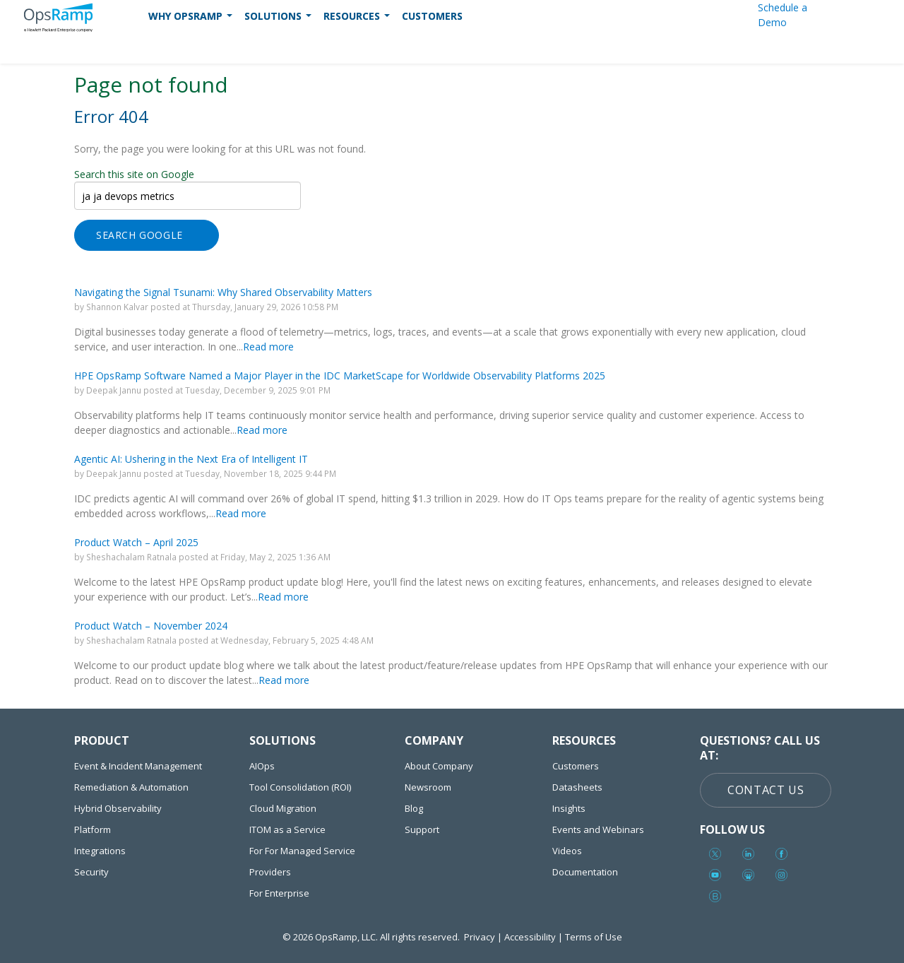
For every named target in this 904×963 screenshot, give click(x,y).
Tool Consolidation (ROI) (300, 787)
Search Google (139, 235)
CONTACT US (765, 790)
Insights (568, 808)
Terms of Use (593, 936)
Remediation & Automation (131, 787)
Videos (567, 850)
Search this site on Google (134, 174)
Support (422, 829)
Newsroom (428, 787)
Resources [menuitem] (357, 19)
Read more (268, 346)
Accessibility (530, 936)
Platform (92, 829)
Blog (414, 808)
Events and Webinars (598, 829)
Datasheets (577, 787)
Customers (575, 766)
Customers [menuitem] (432, 16)
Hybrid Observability (118, 808)
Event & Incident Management (138, 766)
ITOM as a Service (287, 829)
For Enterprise (279, 893)
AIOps (262, 766)
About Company (439, 766)
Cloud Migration (282, 808)
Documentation (585, 871)
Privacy (479, 936)
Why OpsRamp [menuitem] (191, 19)
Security (91, 871)
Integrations (100, 850)
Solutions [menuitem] (279, 19)
